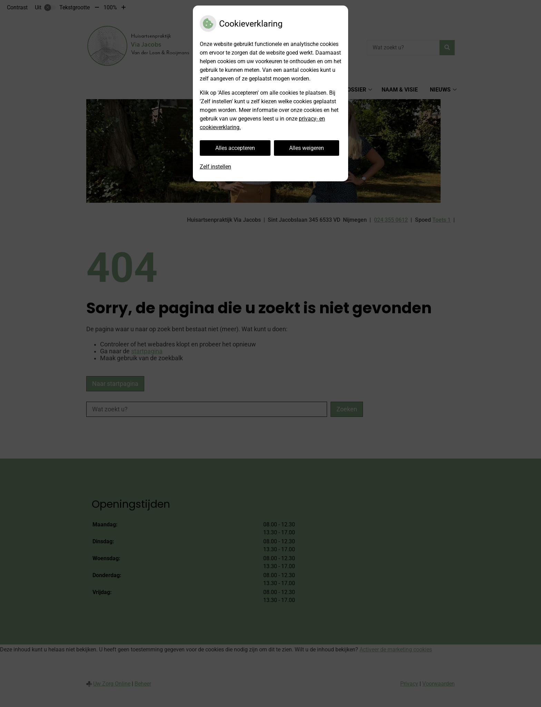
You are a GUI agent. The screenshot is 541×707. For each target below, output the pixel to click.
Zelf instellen (215, 166)
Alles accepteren (235, 148)
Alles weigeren (306, 148)
